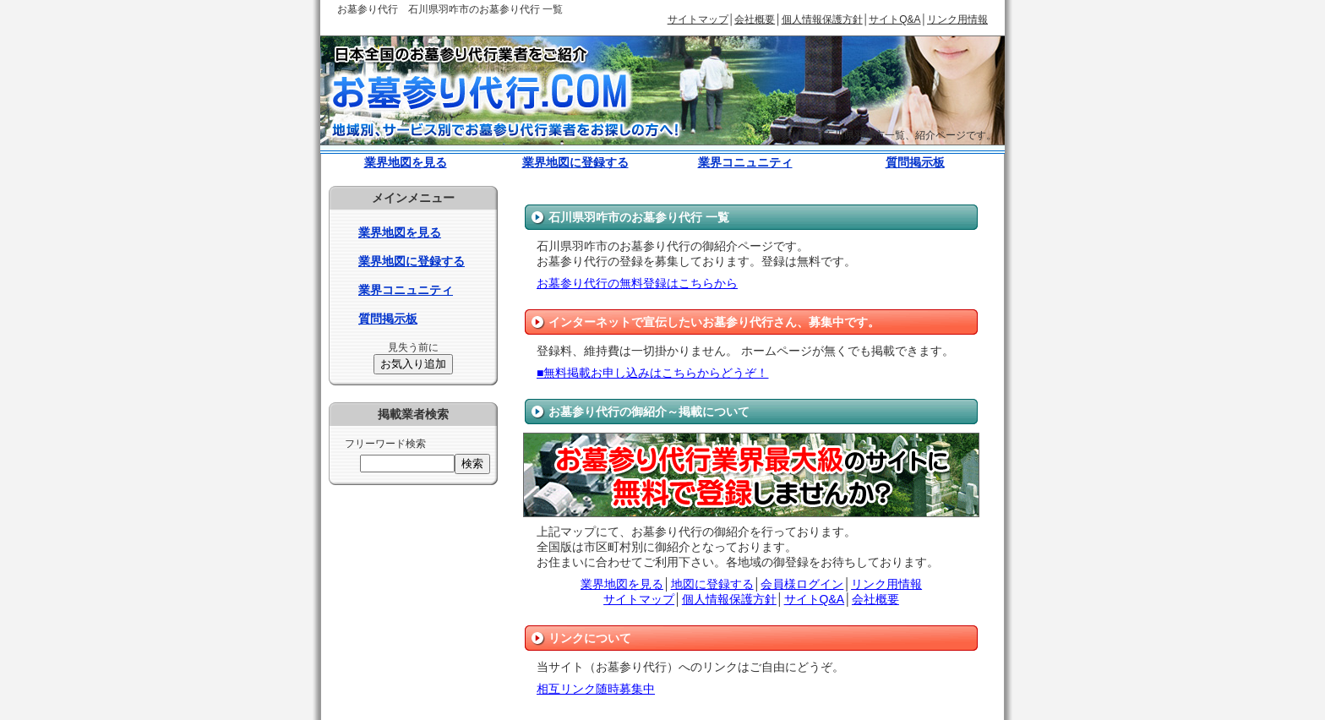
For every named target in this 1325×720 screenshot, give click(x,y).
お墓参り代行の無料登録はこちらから (637, 283)
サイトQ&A (894, 19)
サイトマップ (698, 19)
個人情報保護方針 (822, 19)
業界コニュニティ (745, 162)
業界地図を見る (405, 162)
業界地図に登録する (575, 162)
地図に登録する (712, 584)
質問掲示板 (915, 162)
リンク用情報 (957, 19)
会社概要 (754, 19)
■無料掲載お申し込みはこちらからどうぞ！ (652, 372)
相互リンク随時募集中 (596, 688)
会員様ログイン (802, 584)
